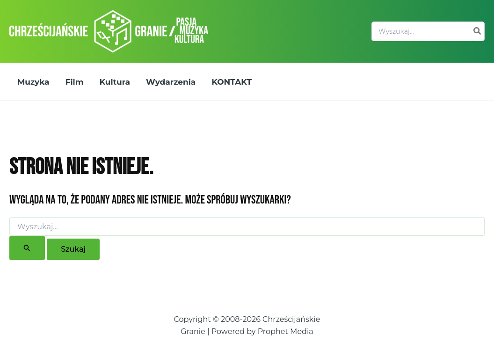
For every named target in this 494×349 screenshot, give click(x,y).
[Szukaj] (478, 31)
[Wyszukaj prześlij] (27, 248)
